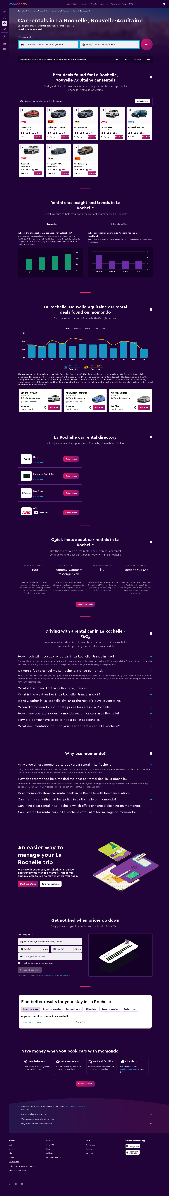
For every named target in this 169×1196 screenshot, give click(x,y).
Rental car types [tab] (34, 1009)
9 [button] (42, 82)
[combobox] (29, 37)
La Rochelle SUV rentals (35, 1022)
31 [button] (49, 101)
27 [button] (67, 95)
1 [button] (80, 69)
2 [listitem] (26, 133)
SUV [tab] (100, 328)
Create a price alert (132, 1069)
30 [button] (42, 101)
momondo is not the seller (90, 1114)
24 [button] (48, 95)
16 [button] (42, 88)
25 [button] (55, 95)
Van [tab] (107, 328)
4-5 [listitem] (39, 133)
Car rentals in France (39, 11)
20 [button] (67, 88)
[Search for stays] (4, 17)
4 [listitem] (53, 133)
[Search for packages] (4, 28)
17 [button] (48, 88)
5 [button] (61, 76)
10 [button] (48, 82)
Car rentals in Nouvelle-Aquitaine (62, 11)
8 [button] (80, 76)
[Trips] (4, 36)
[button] (4, 4)
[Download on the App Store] (136, 1152)
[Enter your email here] (56, 956)
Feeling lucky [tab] (134, 1009)
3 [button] (48, 76)
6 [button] (67, 76)
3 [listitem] (86, 133)
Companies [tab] (55, 224)
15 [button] (80, 82)
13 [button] (68, 82)
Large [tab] (91, 328)
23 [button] (42, 95)
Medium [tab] (81, 328)
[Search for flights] (4, 12)
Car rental (25, 11)
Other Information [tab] (123, 224)
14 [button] (74, 82)
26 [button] (61, 95)
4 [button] (54, 76)
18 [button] (55, 88)
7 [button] (73, 76)
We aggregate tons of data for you (90, 1119)
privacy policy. (69, 975)
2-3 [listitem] (119, 133)
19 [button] (61, 88)
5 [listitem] (80, 133)
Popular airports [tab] (77, 1009)
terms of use (55, 975)
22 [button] (80, 88)
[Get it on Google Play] (136, 1146)
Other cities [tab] (95, 1009)
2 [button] (42, 76)
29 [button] (80, 95)
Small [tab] (71, 328)
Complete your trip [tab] (113, 1009)
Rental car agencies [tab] (55, 1009)
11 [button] (55, 82)
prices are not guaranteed (78, 1106)
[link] (57, 407)
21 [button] (74, 88)
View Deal (42, 137)
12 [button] (61, 82)
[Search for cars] (4, 23)
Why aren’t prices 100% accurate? (90, 1123)
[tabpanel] (89, 257)
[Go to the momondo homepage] (18, 4)
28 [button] (74, 95)
